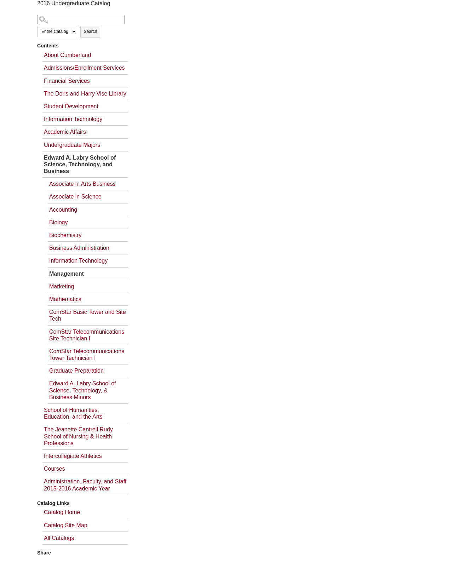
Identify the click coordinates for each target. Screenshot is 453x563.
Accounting (63, 210)
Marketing (61, 286)
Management (66, 274)
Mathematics (65, 299)
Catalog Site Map (65, 525)
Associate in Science (75, 197)
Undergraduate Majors (72, 145)
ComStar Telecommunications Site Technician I (86, 335)
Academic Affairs (65, 132)
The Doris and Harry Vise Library (85, 94)
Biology (58, 222)
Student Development (71, 106)
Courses (54, 469)
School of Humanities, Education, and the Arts (73, 413)
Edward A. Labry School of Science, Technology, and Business (80, 164)
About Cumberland (67, 55)
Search (90, 31)
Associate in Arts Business (82, 184)
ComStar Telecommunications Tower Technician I (86, 354)
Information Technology (73, 119)
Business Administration (79, 248)
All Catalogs (59, 538)
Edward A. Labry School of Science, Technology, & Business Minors (82, 390)
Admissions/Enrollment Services (84, 68)
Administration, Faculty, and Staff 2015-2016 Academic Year (85, 484)
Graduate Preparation (76, 371)
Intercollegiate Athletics (73, 456)
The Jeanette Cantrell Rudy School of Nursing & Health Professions (78, 436)
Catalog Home (62, 512)
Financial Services (67, 81)
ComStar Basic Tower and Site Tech (87, 315)
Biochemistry (65, 235)
